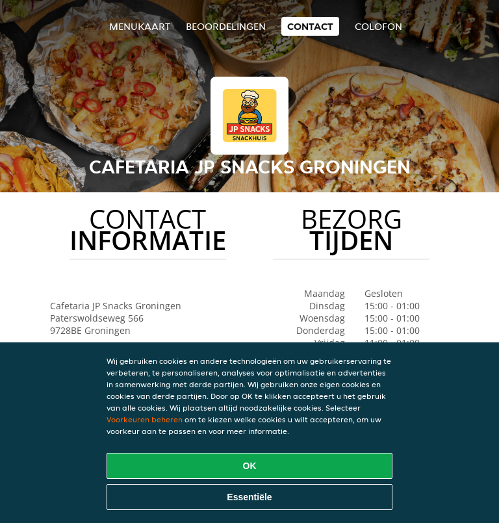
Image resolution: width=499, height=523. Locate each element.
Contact (310, 26)
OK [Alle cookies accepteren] (250, 466)
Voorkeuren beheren (145, 419)
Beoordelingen (226, 26)
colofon (378, 26)
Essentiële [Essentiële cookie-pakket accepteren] (249, 497)
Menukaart (139, 26)
